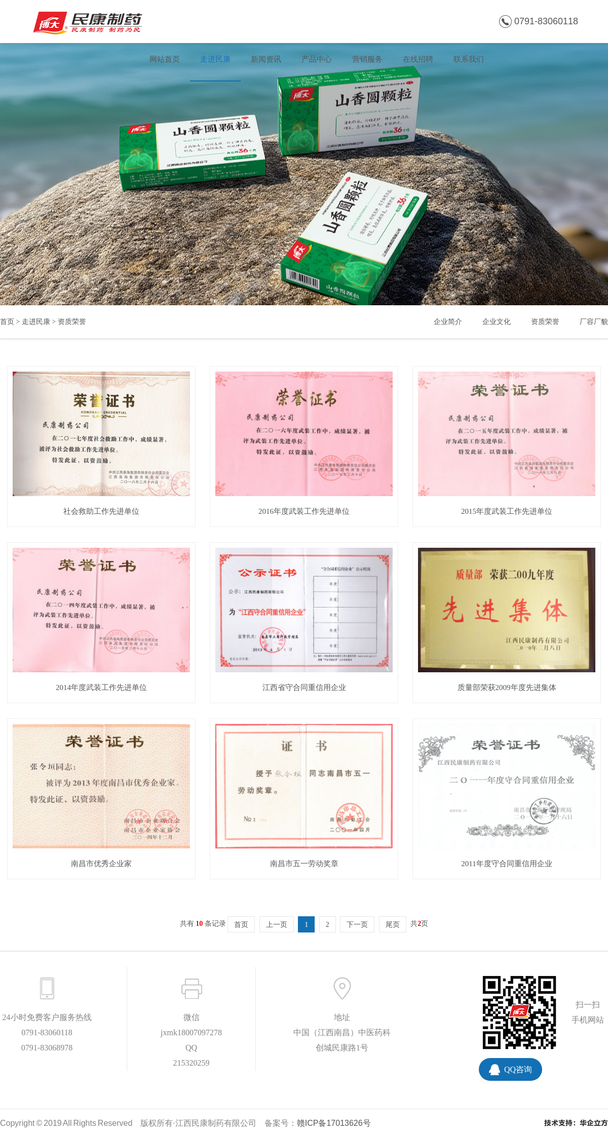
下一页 (357, 924)
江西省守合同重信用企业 (304, 687)
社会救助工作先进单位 (101, 511)
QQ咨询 (518, 1069)
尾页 (393, 924)
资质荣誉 (72, 322)
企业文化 (496, 322)
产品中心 (316, 59)
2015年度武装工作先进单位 (506, 511)
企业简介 (448, 322)
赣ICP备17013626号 (334, 1123)
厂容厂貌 (594, 322)
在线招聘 (418, 59)
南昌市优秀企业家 (101, 864)
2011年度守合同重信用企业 (506, 864)
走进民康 (215, 59)
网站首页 (164, 59)
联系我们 (468, 59)
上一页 (276, 924)
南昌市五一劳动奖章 (304, 864)
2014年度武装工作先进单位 (101, 687)
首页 (7, 322)
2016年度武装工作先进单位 (304, 511)
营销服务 (367, 59)
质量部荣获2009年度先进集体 (507, 687)
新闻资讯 (266, 59)
